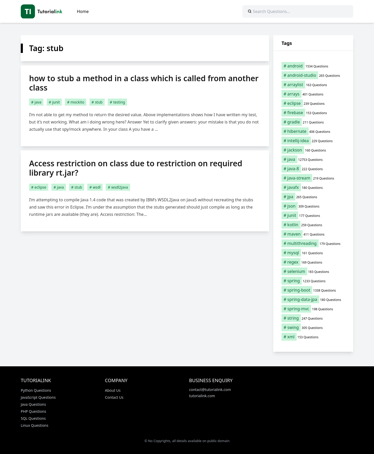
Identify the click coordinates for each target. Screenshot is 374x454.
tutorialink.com (202, 395)
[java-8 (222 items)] (313, 168)
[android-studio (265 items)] (313, 75)
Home (83, 11)
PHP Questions (33, 411)
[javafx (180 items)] (313, 187)
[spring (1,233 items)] (313, 280)
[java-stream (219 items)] (313, 178)
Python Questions (36, 390)
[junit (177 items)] (313, 215)
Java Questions (33, 404)
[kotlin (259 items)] (313, 224)
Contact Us (114, 397)
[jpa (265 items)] (313, 196)
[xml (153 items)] (313, 336)
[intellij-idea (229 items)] (313, 140)
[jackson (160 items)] (313, 150)
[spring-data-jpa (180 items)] (313, 299)
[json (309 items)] (313, 206)
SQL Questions (33, 418)
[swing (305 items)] (313, 327)
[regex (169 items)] (313, 262)
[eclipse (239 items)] (313, 103)
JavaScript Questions (38, 397)
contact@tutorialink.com (210, 389)
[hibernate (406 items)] (313, 131)
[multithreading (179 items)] (313, 243)
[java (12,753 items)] (313, 159)
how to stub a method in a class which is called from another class (143, 83)
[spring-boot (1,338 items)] (313, 290)
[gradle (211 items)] (313, 122)
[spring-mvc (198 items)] (313, 308)
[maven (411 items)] (313, 234)
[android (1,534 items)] (313, 65)
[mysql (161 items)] (313, 252)
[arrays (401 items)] (313, 94)
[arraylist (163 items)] (313, 84)
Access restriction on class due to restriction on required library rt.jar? (135, 168)
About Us (113, 390)
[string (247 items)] (313, 318)
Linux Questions (34, 425)
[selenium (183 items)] (313, 271)
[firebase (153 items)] (313, 112)
